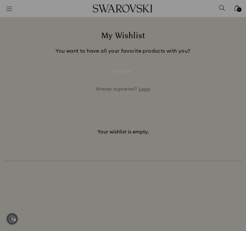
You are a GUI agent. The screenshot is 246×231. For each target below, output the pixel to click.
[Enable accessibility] (12, 219)
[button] (228, 78)
